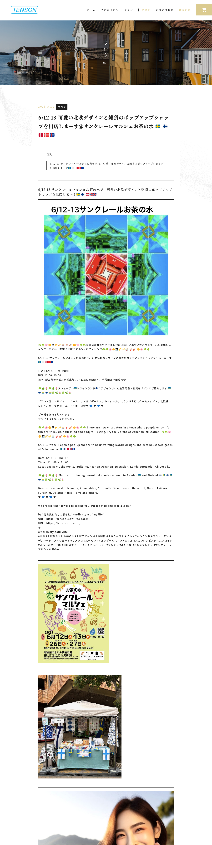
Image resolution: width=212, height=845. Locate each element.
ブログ (146, 12)
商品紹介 (185, 12)
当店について (110, 12)
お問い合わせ (164, 12)
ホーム (91, 12)
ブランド (130, 12)
